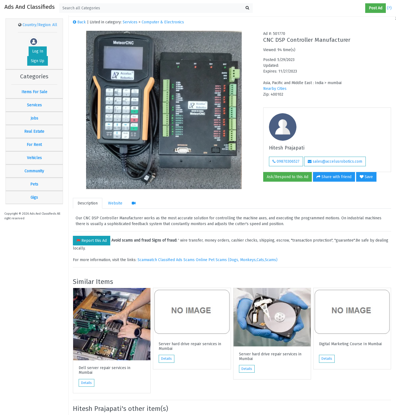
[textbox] (156, 8)
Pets (34, 184)
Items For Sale (34, 92)
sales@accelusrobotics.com (335, 161)
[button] (363, 8)
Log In (37, 51)
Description (88, 203)
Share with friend (334, 177)
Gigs (34, 197)
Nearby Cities (275, 88)
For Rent (34, 144)
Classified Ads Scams (177, 260)
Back (79, 22)
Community (34, 171)
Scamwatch (147, 260)
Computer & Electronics (163, 22)
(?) (389, 8)
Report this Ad (91, 240)
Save (366, 177)
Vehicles (34, 158)
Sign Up (37, 61)
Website (115, 203)
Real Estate (34, 131)
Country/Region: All (40, 25)
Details (86, 383)
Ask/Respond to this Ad (287, 177)
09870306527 (286, 161)
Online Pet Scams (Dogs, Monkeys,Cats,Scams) (236, 260)
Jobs (34, 118)
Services (34, 105)
